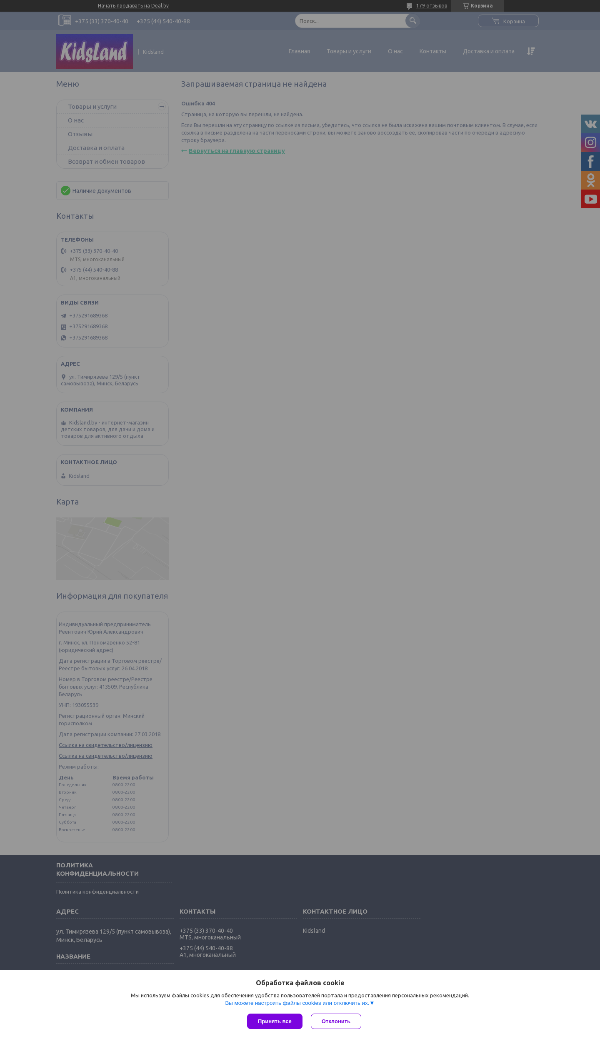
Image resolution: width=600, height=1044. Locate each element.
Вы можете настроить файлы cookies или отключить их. (297, 1003)
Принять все (275, 1021)
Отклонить (336, 1021)
